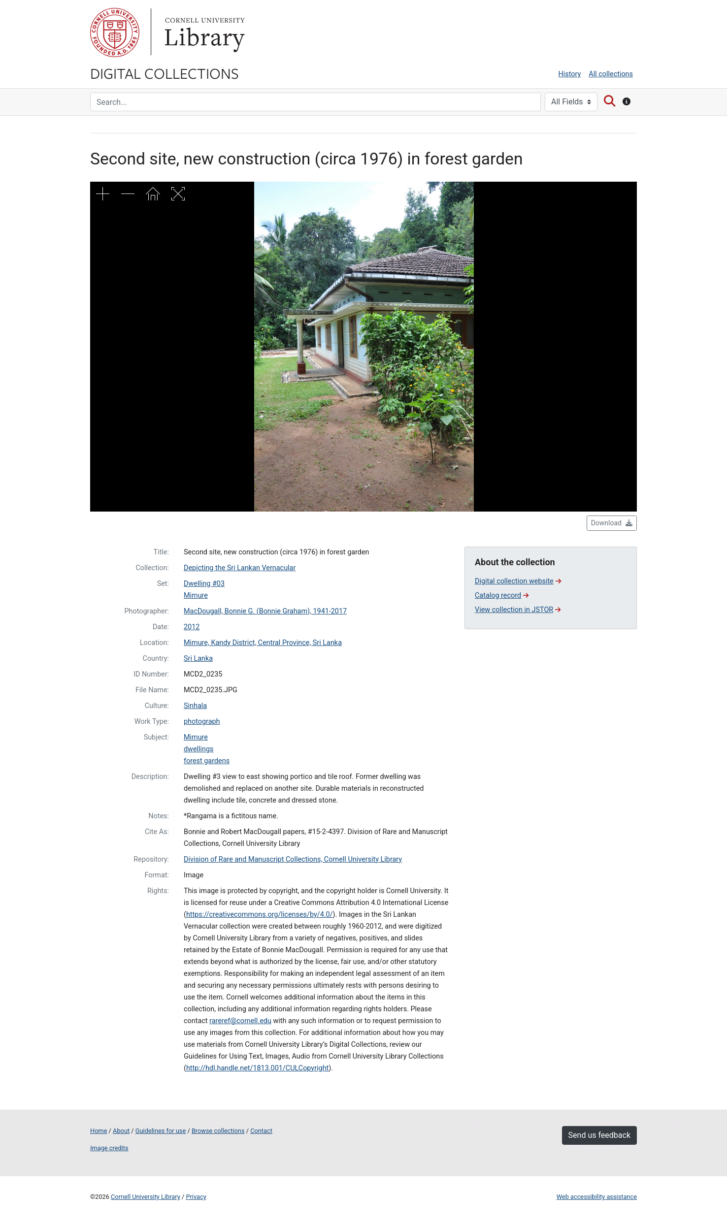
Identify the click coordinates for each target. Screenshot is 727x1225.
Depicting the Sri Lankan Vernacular (240, 568)
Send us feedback (599, 1135)
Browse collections (218, 1130)
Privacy (196, 1196)
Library (203, 32)
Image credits (109, 1148)
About (121, 1130)
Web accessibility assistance (597, 1196)
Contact (261, 1130)
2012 (191, 627)
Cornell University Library (145, 1196)
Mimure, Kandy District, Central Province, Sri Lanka (263, 643)
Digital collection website (518, 581)
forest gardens (207, 761)
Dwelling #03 (204, 584)
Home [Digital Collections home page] (98, 1130)
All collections (611, 74)
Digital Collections (164, 73)
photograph (202, 721)
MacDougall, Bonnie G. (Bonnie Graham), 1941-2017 (265, 611)
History (570, 74)
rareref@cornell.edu (240, 1021)
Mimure (196, 595)
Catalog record (502, 595)
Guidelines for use (160, 1130)
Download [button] (611, 523)
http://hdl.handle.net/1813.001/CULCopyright (257, 1068)
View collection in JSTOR (518, 610)
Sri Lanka (198, 658)
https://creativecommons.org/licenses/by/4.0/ (259, 914)
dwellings (199, 749)
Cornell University (114, 32)
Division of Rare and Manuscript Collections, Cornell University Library (293, 859)
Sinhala (195, 706)
